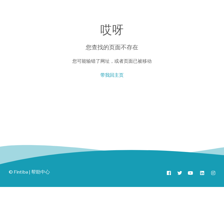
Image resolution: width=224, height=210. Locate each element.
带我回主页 (112, 75)
